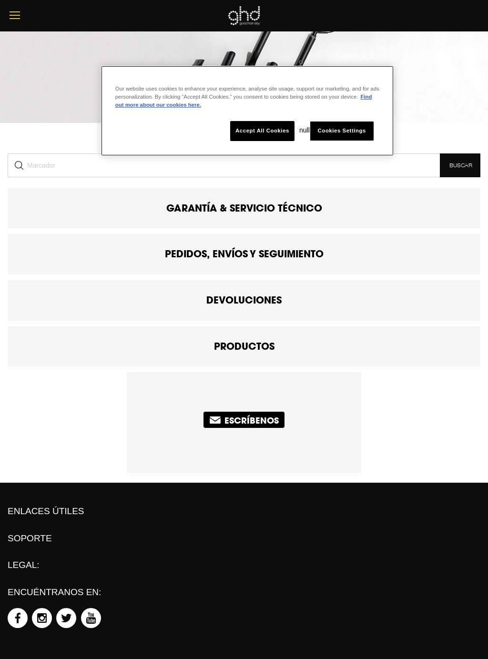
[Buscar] (224, 165)
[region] (247, 111)
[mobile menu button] (15, 15)
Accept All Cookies (262, 130)
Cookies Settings (342, 130)
